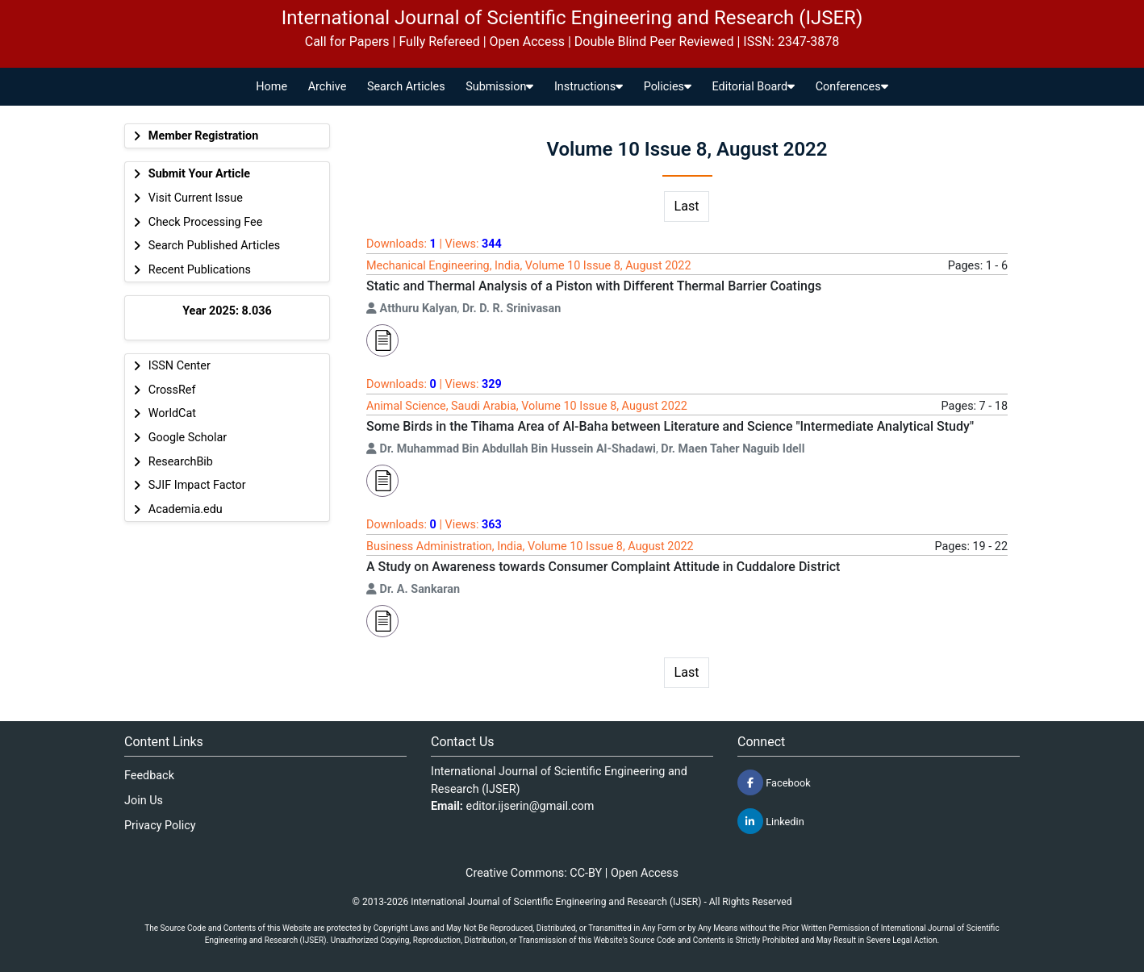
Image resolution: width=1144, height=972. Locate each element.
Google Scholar (187, 437)
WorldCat (172, 413)
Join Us (143, 800)
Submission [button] (499, 87)
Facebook (774, 782)
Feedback (149, 775)
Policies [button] (667, 87)
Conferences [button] (852, 87)
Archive (327, 87)
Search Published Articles (214, 245)
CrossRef (172, 390)
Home (271, 87)
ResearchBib (180, 462)
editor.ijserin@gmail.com (530, 806)
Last (686, 206)
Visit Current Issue (195, 198)
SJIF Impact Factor (197, 485)
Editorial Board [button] (753, 87)
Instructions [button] (588, 87)
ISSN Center (179, 366)
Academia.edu (185, 509)
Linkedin (770, 821)
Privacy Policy (160, 825)
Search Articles (406, 87)
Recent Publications (199, 270)
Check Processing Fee (205, 222)
